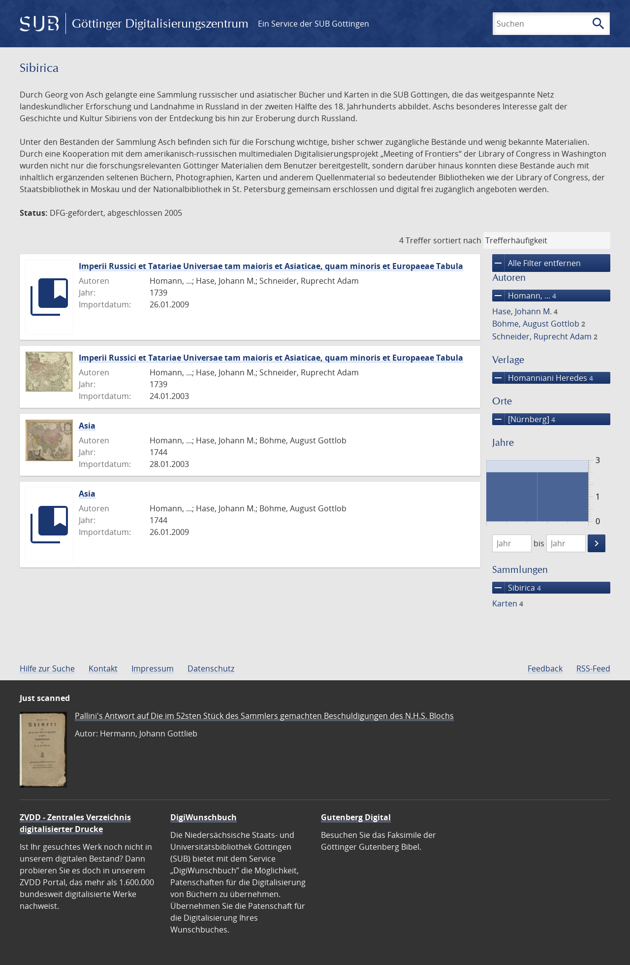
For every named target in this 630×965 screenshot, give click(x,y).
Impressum (152, 668)
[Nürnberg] (523, 419)
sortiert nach (457, 240)
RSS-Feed (593, 668)
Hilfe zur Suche (47, 668)
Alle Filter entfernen (536, 263)
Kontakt (103, 668)
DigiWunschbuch (203, 817)
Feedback (545, 668)
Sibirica (516, 588)
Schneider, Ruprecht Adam (545, 336)
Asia (87, 425)
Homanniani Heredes (542, 378)
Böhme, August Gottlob (538, 323)
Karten (507, 603)
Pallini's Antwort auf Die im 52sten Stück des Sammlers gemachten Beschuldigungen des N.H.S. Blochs (264, 715)
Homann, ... (524, 295)
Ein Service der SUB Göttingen (313, 23)
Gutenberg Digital (356, 817)
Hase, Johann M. (525, 311)
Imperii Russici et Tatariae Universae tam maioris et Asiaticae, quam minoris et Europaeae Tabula (271, 266)
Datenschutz (211, 668)
